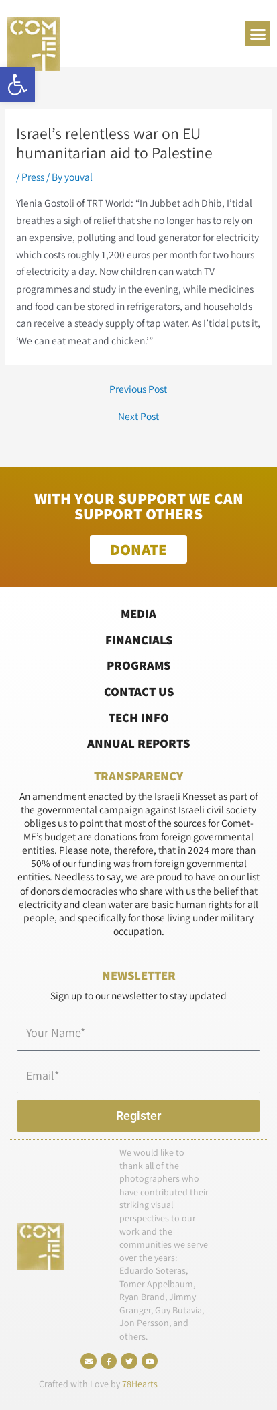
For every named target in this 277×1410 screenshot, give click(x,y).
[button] (17, 84)
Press (32, 176)
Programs (138, 665)
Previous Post (138, 389)
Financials (138, 640)
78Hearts (140, 1384)
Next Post (138, 416)
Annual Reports (138, 743)
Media (138, 613)
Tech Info (139, 717)
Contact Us (139, 691)
